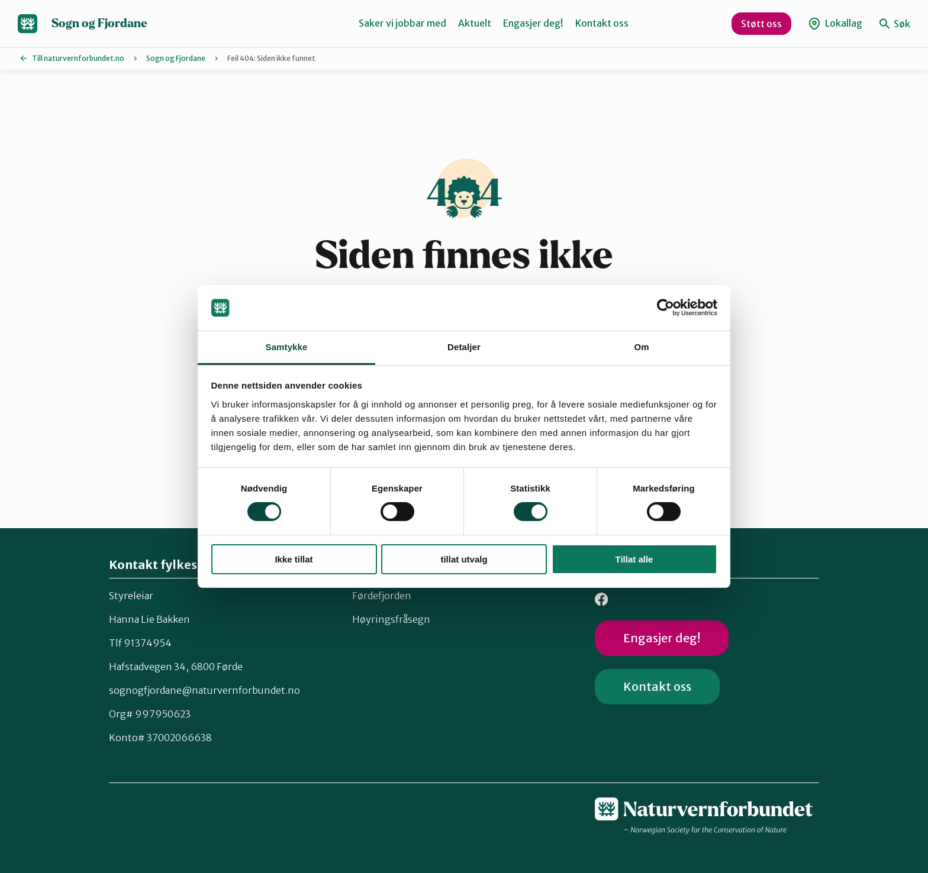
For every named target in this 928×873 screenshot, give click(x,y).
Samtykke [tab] (287, 347)
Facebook (601, 599)
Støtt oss (761, 24)
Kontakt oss (602, 23)
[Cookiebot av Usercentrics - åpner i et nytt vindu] (665, 307)
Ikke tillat (293, 559)
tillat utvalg (463, 559)
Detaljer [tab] (464, 347)
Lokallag (835, 23)
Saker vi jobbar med (402, 23)
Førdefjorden (381, 596)
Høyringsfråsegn (391, 619)
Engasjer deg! (533, 23)
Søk (894, 24)
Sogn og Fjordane (99, 23)
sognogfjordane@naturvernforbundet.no (204, 690)
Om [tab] (641, 347)
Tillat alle (634, 559)
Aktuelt (474, 23)
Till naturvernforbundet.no (78, 58)
